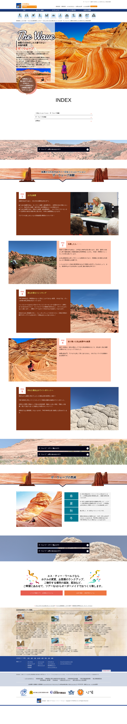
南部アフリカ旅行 (29, 671)
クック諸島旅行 (74, 669)
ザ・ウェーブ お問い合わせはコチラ (53, 154)
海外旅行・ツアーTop (21, 20)
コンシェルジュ (51, 682)
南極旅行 (98, 653)
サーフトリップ (31, 682)
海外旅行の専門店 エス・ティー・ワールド (82, 624)
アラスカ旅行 (97, 643)
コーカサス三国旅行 (23, 656)
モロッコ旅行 (34, 668)
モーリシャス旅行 (73, 668)
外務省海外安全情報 (73, 697)
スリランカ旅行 (56, 647)
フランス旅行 (19, 641)
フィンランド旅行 (22, 644)
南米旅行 (86, 653)
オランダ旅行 (33, 647)
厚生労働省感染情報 (85, 697)
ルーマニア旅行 (41, 650)
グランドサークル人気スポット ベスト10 (52, 20)
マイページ (93, 6)
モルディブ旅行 (54, 665)
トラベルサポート (29, 697)
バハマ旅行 (86, 646)
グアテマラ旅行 (87, 649)
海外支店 (58, 6)
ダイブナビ (30, 680)
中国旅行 (56, 649)
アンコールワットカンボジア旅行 (72, 644)
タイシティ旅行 (54, 643)
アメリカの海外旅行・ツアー (34, 20)
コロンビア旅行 (98, 650)
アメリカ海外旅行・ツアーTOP (63, 624)
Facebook (55, 698)
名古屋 (38, 676)
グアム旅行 (92, 665)
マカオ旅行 (75, 649)
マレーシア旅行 (70, 643)
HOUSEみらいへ (52, 684)
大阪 (35, 676)
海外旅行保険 (39, 697)
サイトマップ (55, 702)
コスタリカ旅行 (104, 649)
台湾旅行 (77, 647)
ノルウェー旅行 (40, 644)
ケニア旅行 (41, 669)
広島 (49, 676)
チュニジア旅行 (19, 669)
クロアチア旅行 (25, 647)
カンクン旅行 (94, 644)
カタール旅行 (34, 669)
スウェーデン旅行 (31, 644)
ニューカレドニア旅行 (56, 666)
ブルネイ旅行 (66, 651)
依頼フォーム (87, 702)
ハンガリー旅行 (41, 645)
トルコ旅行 (28, 668)
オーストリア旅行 (32, 645)
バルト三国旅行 (27, 655)
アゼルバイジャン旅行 (41, 652)
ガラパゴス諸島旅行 (88, 650)
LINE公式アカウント (65, 698)
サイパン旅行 (99, 665)
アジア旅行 (53, 652)
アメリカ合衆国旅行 (88, 643)
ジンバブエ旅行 (27, 672)
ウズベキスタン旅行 (29, 653)
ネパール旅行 (64, 647)
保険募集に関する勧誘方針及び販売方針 (55, 697)
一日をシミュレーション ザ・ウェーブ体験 (51, 114)
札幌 (52, 676)
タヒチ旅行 (61, 665)
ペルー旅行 (100, 646)
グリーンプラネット (52, 685)
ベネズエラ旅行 (95, 649)
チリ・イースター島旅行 (106, 647)
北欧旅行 (21, 655)
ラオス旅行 (59, 646)
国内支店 (64, 6)
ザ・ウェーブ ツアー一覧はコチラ (52, 456)
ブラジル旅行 (87, 647)
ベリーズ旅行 (105, 650)
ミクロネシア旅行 (88, 666)
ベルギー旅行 (40, 647)
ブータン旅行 (71, 647)
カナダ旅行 (104, 643)
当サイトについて (73, 702)
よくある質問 (86, 6)
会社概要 (30, 702)
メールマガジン (70, 6)
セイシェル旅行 (54, 669)
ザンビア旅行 (34, 672)
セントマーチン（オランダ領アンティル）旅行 (95, 652)
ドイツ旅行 (24, 642)
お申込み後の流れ (64, 702)
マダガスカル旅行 (20, 671)
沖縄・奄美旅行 (60, 652)
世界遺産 (30, 684)
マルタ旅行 (30, 642)
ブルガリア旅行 (33, 650)
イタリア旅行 (26, 641)
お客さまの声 (79, 6)
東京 (29, 676)
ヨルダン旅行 (27, 669)
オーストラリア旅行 (66, 666)
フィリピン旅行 (60, 644)
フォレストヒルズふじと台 (66, 680)
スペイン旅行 (33, 641)
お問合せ (39, 124)
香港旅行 (65, 646)
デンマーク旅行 (22, 649)
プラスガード (51, 680)
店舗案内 (35, 702)
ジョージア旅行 (32, 652)
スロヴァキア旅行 (31, 649)
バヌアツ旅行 (65, 668)
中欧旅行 (34, 655)
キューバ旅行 (101, 644)
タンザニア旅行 (38, 671)
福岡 (42, 676)
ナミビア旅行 (19, 672)
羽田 (46, 676)
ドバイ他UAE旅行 (20, 668)
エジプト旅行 (42, 668)
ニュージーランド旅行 (56, 668)
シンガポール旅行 (72, 646)
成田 (32, 676)
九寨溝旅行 (61, 649)
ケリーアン (40, 682)
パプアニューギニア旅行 (64, 669)
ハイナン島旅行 (68, 649)
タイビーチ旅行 (62, 643)
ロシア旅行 (24, 652)
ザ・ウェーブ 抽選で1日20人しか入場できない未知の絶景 (77, 20)
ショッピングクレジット (65, 682)
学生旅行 (30, 685)
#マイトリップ (41, 684)
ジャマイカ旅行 (93, 646)
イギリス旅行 (40, 641)
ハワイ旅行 (86, 665)
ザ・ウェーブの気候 (43, 119)
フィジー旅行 (68, 665)
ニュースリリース (47, 702)
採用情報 (40, 702)
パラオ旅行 (106, 665)
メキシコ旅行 (87, 644)
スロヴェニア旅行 (40, 649)
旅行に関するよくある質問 (79, 698)
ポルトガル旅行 (38, 642)
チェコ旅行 (24, 645)
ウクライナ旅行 (38, 653)
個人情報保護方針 (97, 697)
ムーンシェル (41, 680)
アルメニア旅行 (19, 653)
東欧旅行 (39, 655)
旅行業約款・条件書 (45, 698)
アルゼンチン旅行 (95, 647)
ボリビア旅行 (107, 646)
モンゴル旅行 (59, 651)
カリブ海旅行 (92, 653)
